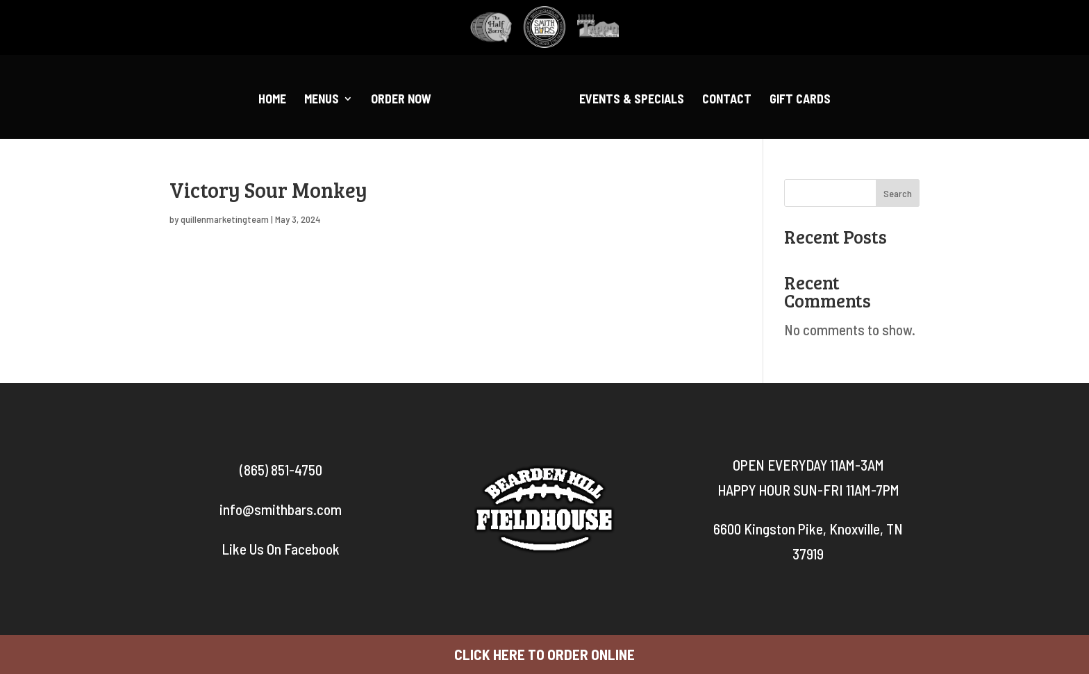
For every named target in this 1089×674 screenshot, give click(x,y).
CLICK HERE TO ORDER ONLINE (544, 654)
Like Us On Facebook (281, 548)
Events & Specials (631, 100)
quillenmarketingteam (225, 219)
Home (272, 100)
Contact (726, 100)
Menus (321, 100)
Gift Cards (800, 100)
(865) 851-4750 (281, 469)
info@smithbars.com (280, 509)
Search (897, 193)
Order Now (401, 100)
